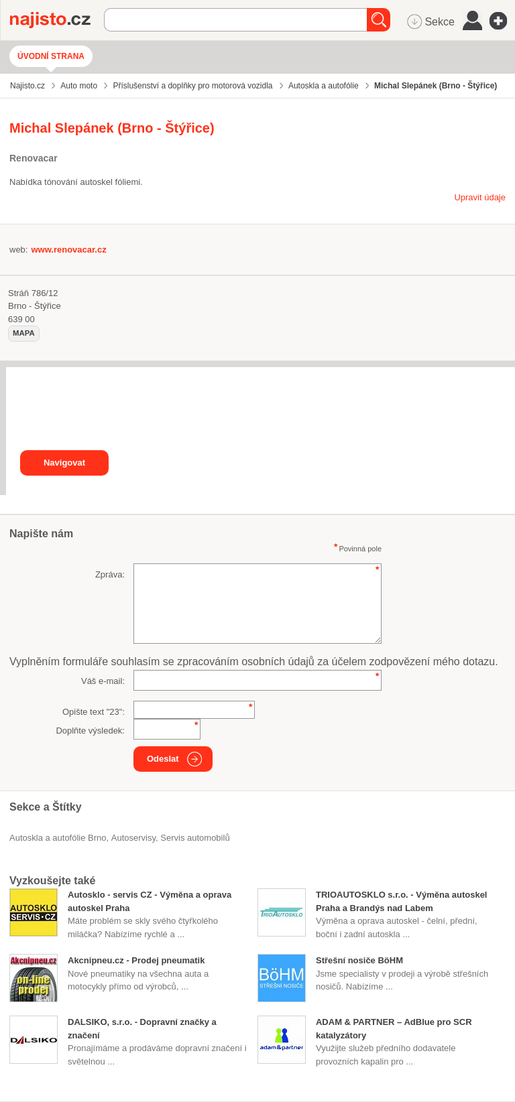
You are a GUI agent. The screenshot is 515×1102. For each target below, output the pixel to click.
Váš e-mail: (103, 681)
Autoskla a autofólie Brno (58, 838)
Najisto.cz (57, 20)
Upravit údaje (480, 197)
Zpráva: (110, 574)
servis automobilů (194, 838)
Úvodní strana (50, 56)
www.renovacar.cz (68, 250)
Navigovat (64, 463)
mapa (24, 333)
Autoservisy (133, 838)
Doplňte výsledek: (90, 731)
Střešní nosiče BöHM (359, 960)
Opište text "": (93, 712)
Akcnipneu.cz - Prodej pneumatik (136, 960)
